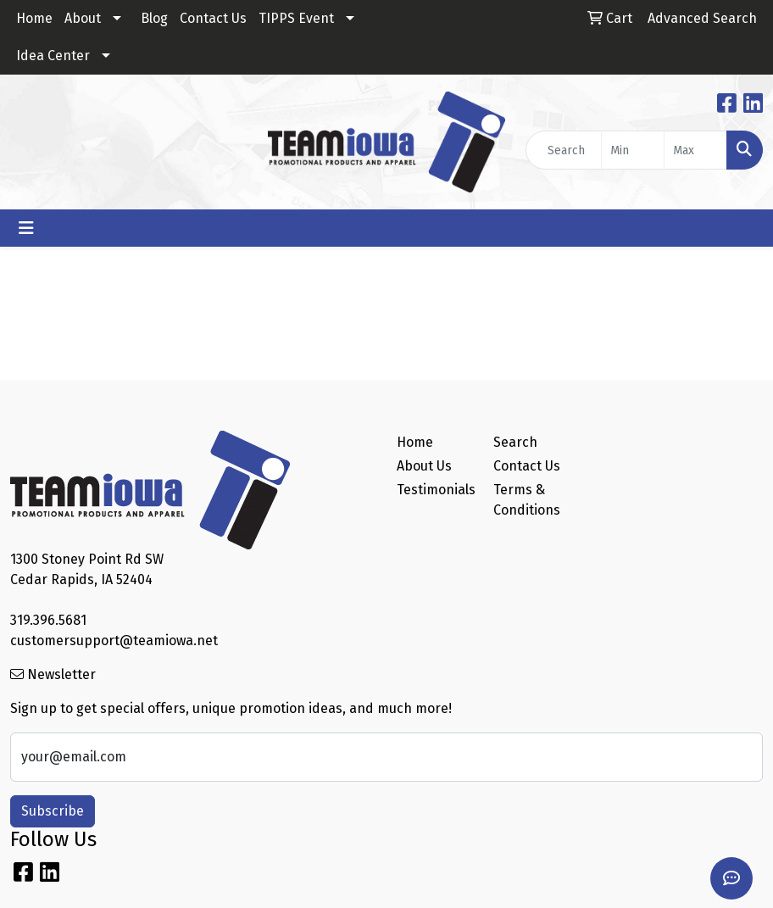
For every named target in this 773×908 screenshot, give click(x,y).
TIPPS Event (296, 18)
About (82, 18)
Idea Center (53, 55)
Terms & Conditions (526, 500)
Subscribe (52, 811)
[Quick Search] (564, 150)
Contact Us (213, 18)
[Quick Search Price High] (695, 150)
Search (515, 442)
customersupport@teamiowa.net (114, 640)
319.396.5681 (48, 620)
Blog (154, 18)
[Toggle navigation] (26, 228)
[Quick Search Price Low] (633, 150)
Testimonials (435, 490)
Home (34, 18)
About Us (424, 466)
